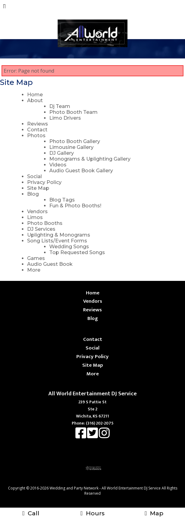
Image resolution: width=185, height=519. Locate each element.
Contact (37, 130)
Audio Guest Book (50, 264)
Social (34, 176)
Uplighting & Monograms (58, 235)
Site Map (38, 188)
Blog (33, 194)
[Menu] (4, 7)
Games (36, 258)
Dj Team (59, 106)
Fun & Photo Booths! (75, 206)
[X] (93, 436)
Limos (35, 217)
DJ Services (41, 229)
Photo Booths (44, 223)
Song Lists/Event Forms (57, 241)
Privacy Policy (44, 182)
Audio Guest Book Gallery (81, 171)
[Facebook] (81, 436)
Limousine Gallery (71, 147)
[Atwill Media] (98, 481)
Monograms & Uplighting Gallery (90, 159)
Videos (57, 165)
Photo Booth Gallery (74, 141)
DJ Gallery (61, 153)
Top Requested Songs (77, 252)
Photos (36, 135)
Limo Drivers (65, 118)
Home (35, 95)
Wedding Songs (69, 247)
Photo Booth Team (73, 112)
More (33, 270)
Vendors (37, 211)
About (35, 100)
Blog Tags (62, 200)
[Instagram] (104, 436)
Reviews (37, 124)
